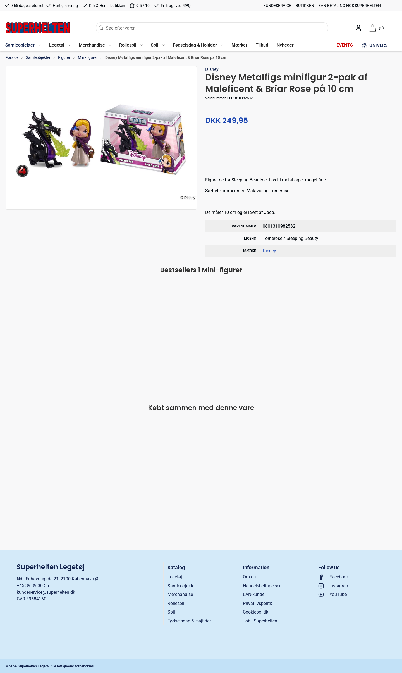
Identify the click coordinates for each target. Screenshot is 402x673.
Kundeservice (277, 5)
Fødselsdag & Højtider (189, 621)
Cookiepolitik (255, 612)
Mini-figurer (88, 57)
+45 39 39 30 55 (33, 585)
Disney (212, 69)
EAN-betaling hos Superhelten (350, 5)
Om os (249, 577)
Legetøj (175, 577)
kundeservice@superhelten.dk (46, 592)
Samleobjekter (38, 57)
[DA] (38, 27)
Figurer (64, 57)
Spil (171, 612)
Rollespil (176, 603)
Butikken (305, 5)
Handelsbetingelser (262, 585)
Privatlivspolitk (257, 603)
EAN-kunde (253, 594)
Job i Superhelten (260, 621)
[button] (23, 45)
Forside (12, 57)
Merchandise (180, 594)
